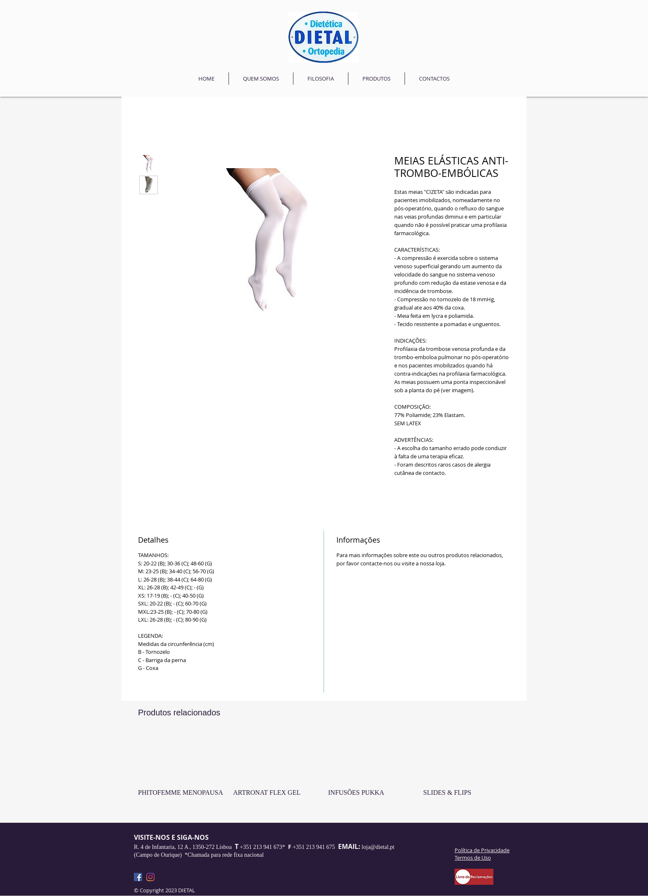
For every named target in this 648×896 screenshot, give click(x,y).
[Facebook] (138, 877)
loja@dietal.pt (378, 847)
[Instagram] (150, 877)
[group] (324, 774)
